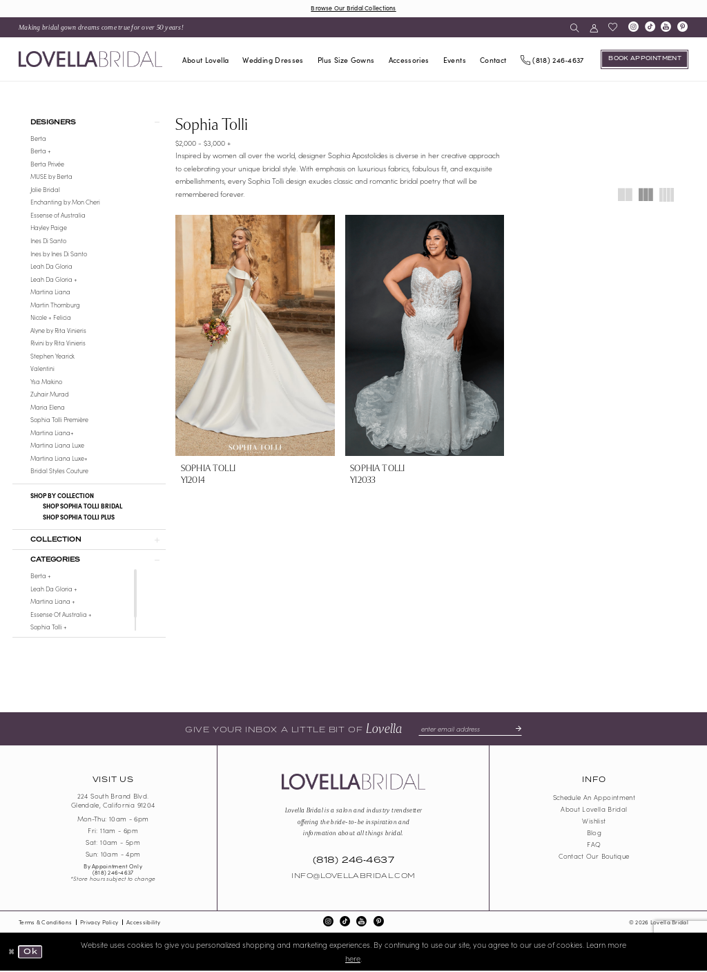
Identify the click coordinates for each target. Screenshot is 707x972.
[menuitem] (101, 27)
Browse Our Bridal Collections (353, 7)
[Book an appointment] (644, 59)
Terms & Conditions (45, 922)
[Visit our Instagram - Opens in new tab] (633, 27)
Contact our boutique (594, 857)
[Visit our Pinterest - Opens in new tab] (682, 27)
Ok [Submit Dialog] (30, 952)
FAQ (594, 845)
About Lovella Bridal (594, 810)
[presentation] (255, 335)
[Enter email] (470, 729)
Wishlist (594, 822)
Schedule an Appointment (594, 798)
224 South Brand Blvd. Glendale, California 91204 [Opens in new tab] (113, 802)
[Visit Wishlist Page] (612, 27)
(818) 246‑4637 (113, 873)
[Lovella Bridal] (90, 59)
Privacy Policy (99, 922)
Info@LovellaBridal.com (353, 876)
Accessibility (143, 922)
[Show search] (574, 27)
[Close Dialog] (11, 953)
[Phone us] (552, 59)
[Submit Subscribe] (515, 729)
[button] (593, 27)
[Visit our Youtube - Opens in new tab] (666, 27)
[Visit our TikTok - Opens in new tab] (649, 27)
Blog (594, 834)
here (352, 958)
